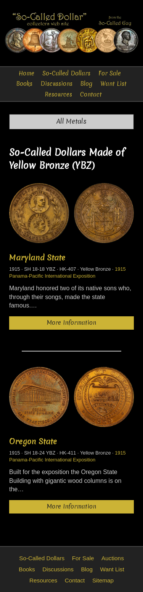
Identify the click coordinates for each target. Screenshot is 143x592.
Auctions (112, 558)
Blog (86, 84)
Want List (113, 84)
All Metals (71, 121)
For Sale (109, 73)
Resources (58, 94)
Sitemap (103, 580)
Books (24, 84)
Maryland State (37, 257)
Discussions (56, 84)
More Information (71, 323)
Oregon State (33, 441)
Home (26, 73)
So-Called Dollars (66, 73)
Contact (91, 94)
